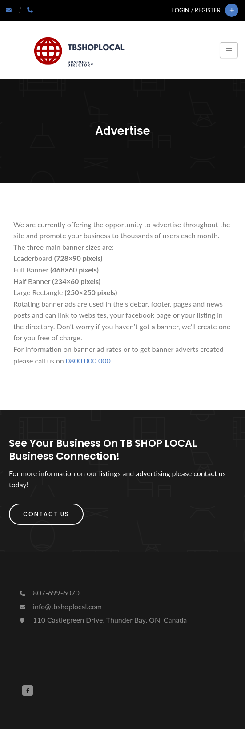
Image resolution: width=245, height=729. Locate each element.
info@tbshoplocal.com (60, 606)
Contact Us (46, 514)
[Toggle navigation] (229, 50)
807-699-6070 (49, 592)
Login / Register (196, 10)
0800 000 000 (88, 360)
